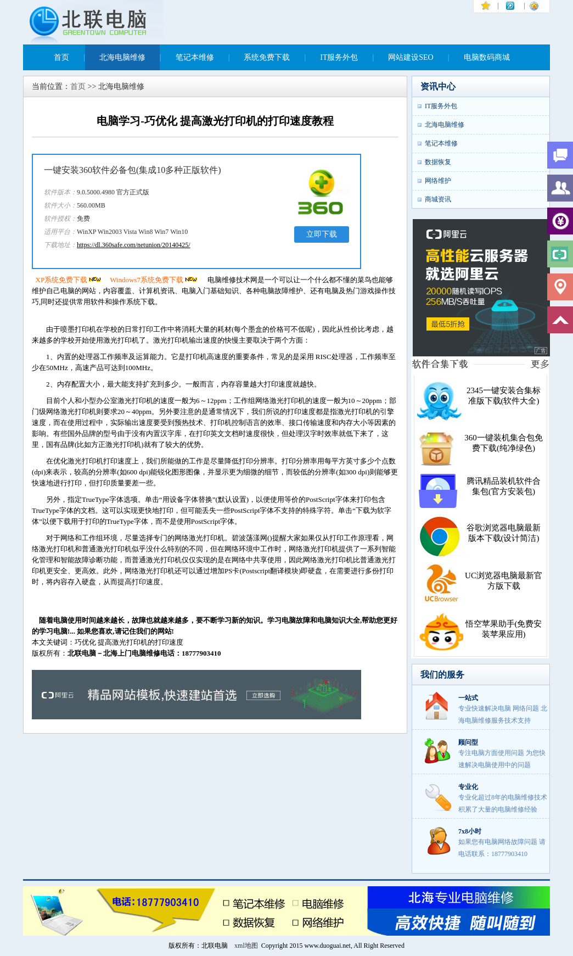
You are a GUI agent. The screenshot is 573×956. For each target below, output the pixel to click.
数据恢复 (438, 162)
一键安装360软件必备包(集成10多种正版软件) (132, 170)
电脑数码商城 (487, 57)
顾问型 (468, 742)
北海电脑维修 (122, 57)
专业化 (468, 787)
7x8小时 (469, 831)
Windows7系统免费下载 (154, 280)
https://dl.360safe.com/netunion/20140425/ (133, 245)
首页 (61, 57)
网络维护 (438, 181)
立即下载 (321, 234)
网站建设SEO (410, 57)
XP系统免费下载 (69, 280)
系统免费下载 (267, 57)
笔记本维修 (195, 57)
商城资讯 (438, 199)
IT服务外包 (339, 57)
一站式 (468, 698)
